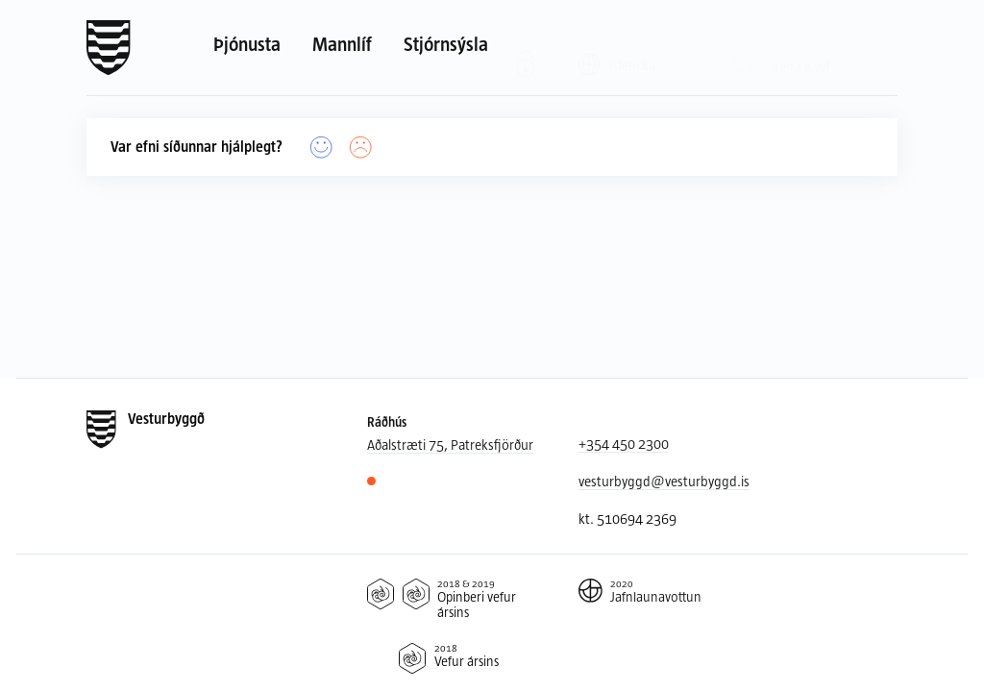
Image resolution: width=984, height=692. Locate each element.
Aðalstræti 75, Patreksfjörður (450, 444)
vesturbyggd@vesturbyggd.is (664, 481)
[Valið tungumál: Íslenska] (628, 46)
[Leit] (746, 47)
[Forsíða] (108, 48)
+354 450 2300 (623, 443)
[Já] (321, 147)
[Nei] (361, 147)
